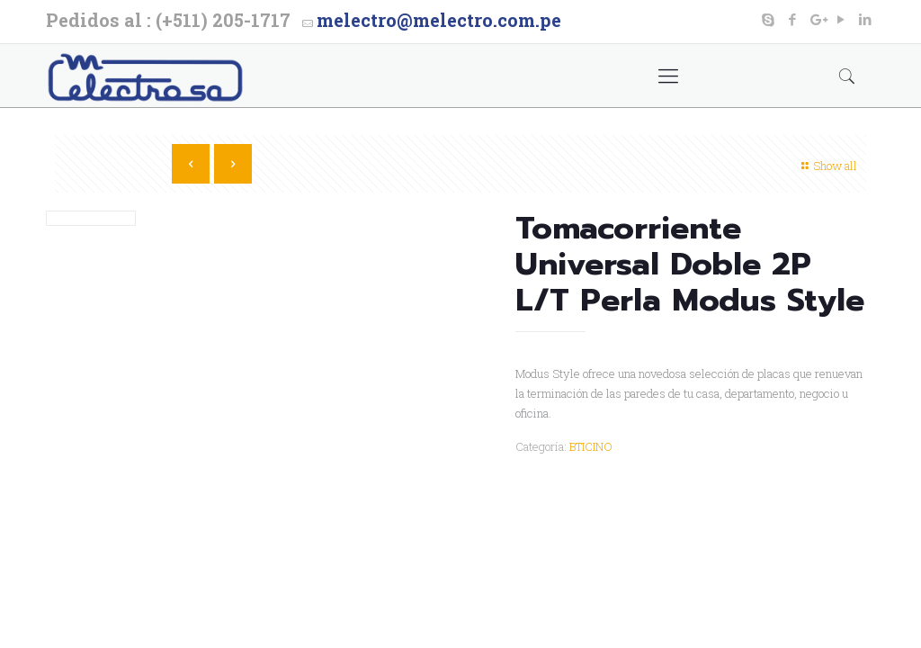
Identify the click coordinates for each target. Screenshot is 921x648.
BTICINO (591, 446)
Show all (827, 166)
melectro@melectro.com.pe (439, 20)
